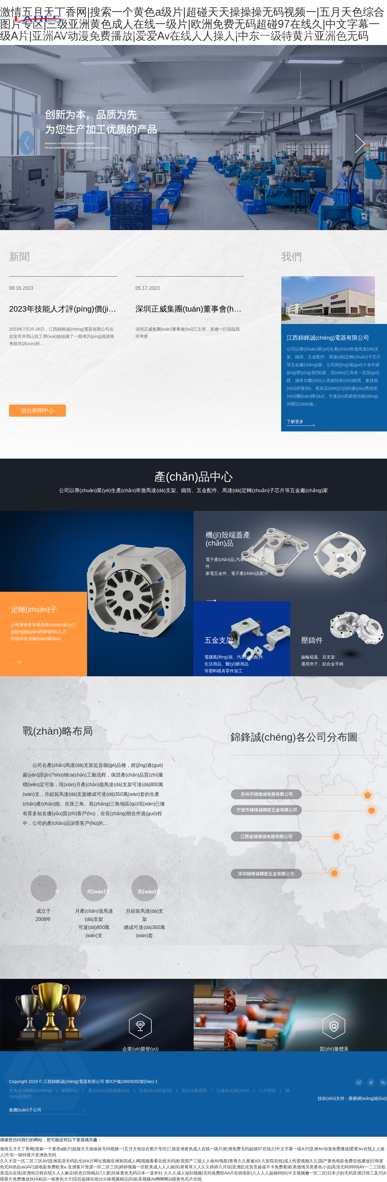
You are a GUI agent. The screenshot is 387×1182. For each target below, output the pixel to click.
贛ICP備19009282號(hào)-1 (131, 1081)
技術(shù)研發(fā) (182, 34)
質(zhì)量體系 (225, 34)
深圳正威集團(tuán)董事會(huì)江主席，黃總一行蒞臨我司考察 (189, 312)
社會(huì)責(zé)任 (267, 34)
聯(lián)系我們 (339, 34)
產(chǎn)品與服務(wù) (131, 34)
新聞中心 (89, 34)
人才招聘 (305, 34)
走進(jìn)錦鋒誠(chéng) (45, 34)
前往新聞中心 (37, 411)
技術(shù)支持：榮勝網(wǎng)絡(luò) (352, 1098)
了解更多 (295, 421)
